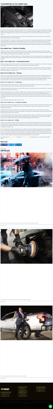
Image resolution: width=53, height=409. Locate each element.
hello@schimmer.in (26, 137)
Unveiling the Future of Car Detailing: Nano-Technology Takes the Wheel (15, 299)
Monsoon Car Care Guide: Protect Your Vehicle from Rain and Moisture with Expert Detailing (19, 223)
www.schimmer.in (12, 137)
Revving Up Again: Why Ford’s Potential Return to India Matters (13, 376)
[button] (4, 145)
